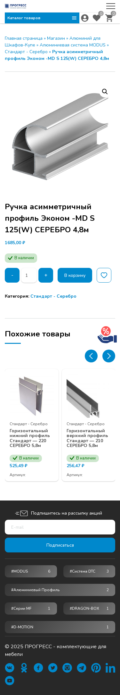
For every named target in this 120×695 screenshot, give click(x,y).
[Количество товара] (29, 275)
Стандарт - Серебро (26, 52)
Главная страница (24, 38)
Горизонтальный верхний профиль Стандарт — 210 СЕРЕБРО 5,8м (87, 438)
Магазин (56, 38)
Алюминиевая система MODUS (73, 45)
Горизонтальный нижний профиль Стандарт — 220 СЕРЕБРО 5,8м (30, 438)
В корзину (75, 275)
